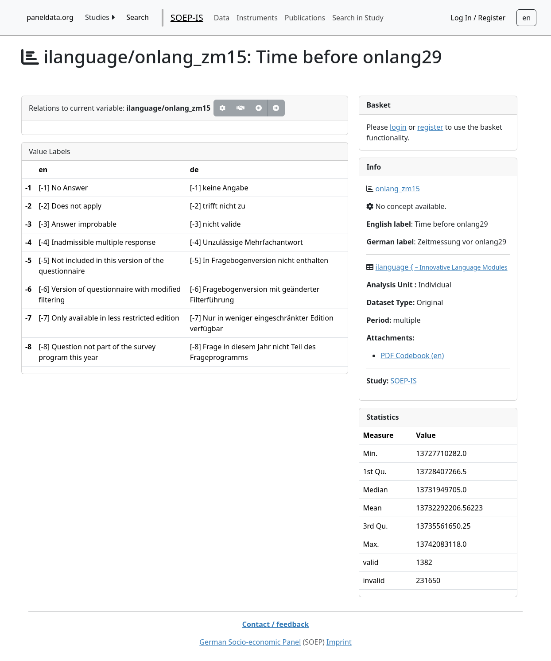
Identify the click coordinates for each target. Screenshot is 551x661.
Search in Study (357, 18)
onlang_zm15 (398, 188)
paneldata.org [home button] (50, 17)
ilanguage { (442, 267)
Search (137, 17)
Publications (305, 18)
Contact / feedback (275, 624)
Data (221, 18)
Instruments (257, 18)
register (430, 127)
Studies (100, 17)
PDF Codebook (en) (412, 355)
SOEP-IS (187, 17)
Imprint (339, 642)
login (398, 127)
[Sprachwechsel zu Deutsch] (526, 17)
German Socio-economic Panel (250, 642)
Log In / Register (478, 18)
